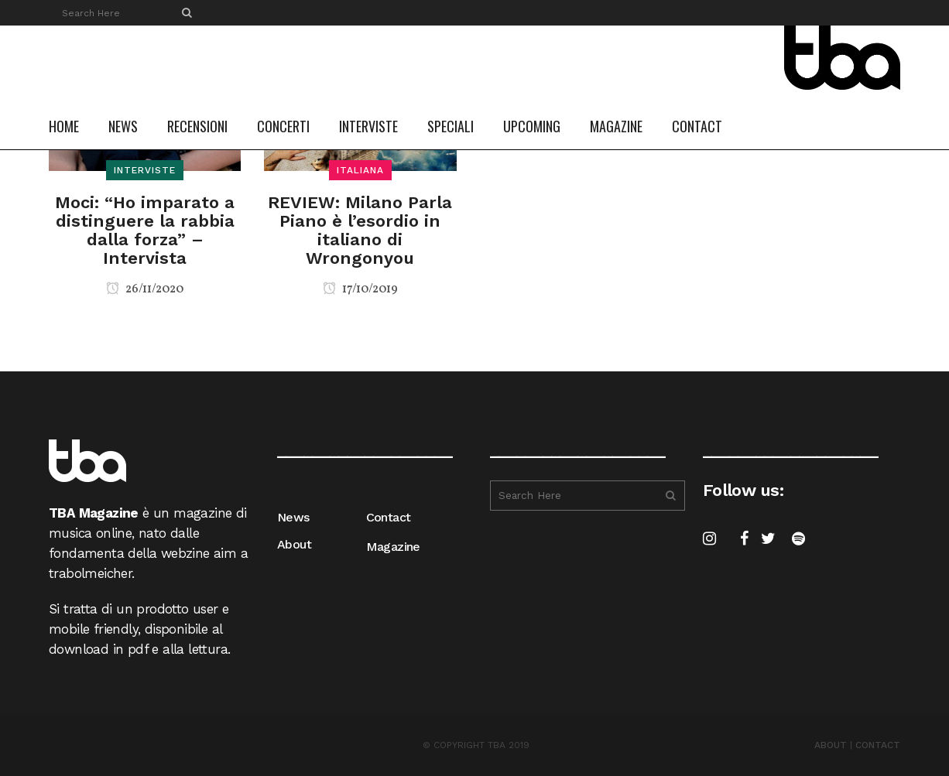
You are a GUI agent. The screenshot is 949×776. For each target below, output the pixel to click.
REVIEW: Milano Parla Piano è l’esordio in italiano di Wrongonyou (360, 230)
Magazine (393, 546)
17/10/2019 (360, 289)
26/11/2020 (144, 289)
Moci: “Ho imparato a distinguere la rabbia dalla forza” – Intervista (145, 230)
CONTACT (877, 745)
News (293, 517)
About (294, 544)
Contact (388, 517)
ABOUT (830, 745)
